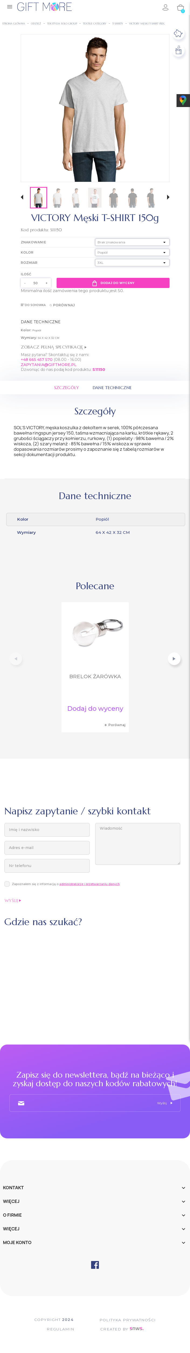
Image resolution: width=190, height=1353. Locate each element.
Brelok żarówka (95, 676)
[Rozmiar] (132, 262)
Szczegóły (66, 387)
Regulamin (59, 1328)
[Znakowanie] (132, 242)
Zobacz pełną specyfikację (54, 347)
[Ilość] (35, 283)
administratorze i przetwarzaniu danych (89, 884)
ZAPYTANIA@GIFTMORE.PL (49, 364)
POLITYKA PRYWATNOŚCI (129, 1319)
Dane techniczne (112, 387)
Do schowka (33, 305)
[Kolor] (132, 252)
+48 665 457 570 (37, 359)
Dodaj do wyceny (112, 283)
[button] (22, 198)
